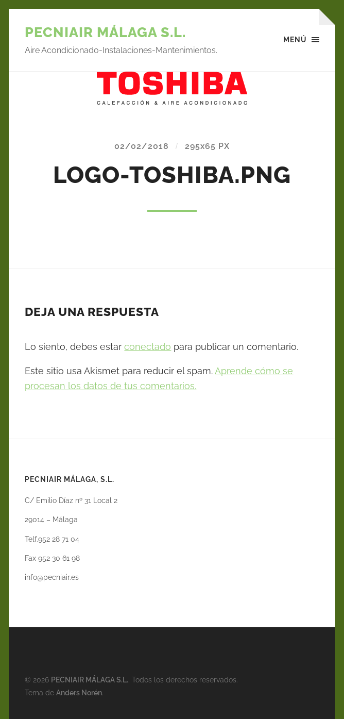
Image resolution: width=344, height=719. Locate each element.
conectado (147, 346)
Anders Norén (79, 692)
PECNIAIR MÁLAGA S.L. (105, 32)
